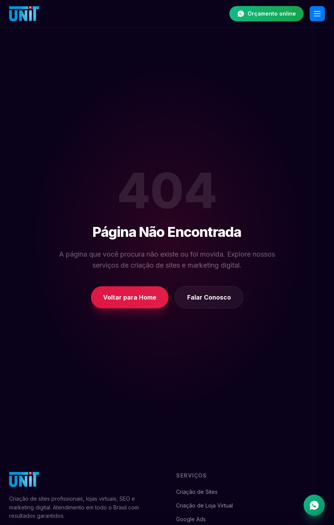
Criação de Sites (197, 492)
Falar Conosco (209, 297)
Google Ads (191, 519)
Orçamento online (266, 13)
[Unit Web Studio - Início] (24, 13)
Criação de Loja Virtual (204, 505)
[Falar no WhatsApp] (314, 505)
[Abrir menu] (317, 13)
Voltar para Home (129, 297)
